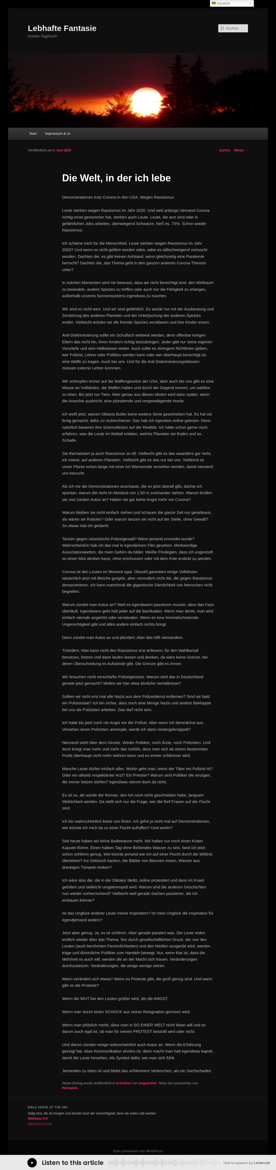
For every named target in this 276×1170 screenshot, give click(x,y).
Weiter (241, 150)
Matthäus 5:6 (37, 1118)
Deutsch (221, 3)
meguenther (148, 1083)
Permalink (69, 1088)
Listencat (262, 1163)
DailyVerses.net (40, 1124)
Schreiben (124, 1083)
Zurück (222, 150)
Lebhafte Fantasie (62, 28)
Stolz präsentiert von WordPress (138, 1151)
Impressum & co (57, 133)
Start (32, 133)
